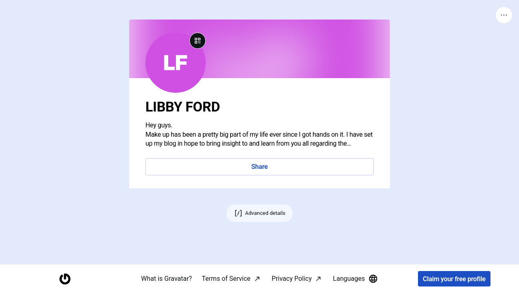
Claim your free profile (454, 279)
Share (259, 167)
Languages (355, 279)
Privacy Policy (292, 278)
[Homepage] (64, 278)
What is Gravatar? (166, 278)
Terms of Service (226, 278)
